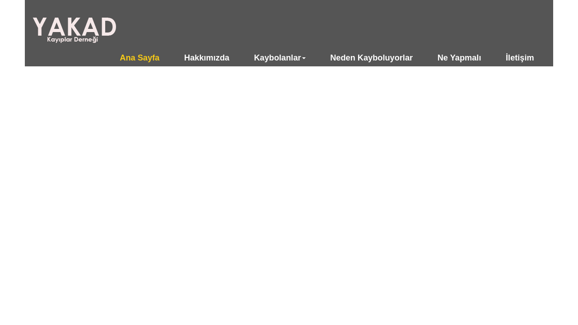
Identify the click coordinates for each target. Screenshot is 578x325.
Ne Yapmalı (459, 57)
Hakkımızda (206, 57)
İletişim (520, 57)
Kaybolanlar (279, 57)
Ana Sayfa (139, 57)
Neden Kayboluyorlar (371, 57)
